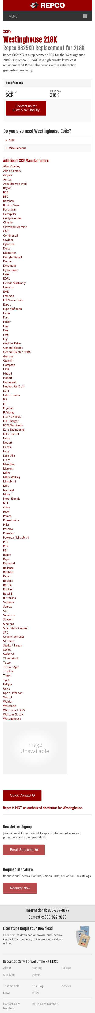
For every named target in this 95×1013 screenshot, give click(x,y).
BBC (5, 196)
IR (4, 404)
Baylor (7, 188)
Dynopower (10, 270)
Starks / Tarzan (12, 645)
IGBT (6, 391)
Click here (9, 935)
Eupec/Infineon (12, 309)
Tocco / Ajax (11, 667)
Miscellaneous (17, 148)
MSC (6, 486)
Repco (7, 576)
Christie (8, 222)
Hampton (9, 365)
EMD (6, 291)
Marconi (8, 468)
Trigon (7, 675)
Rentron (8, 572)
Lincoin (7, 447)
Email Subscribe (24, 850)
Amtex (7, 179)
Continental (10, 235)
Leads (7, 438)
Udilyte (7, 684)
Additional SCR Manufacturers (26, 160)
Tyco (6, 680)
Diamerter (9, 253)
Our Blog (38, 986)
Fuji (5, 339)
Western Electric (13, 714)
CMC (6, 231)
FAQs (35, 993)
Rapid (6, 559)
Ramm (7, 555)
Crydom (8, 240)
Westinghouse (12, 719)
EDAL (6, 278)
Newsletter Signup (17, 826)
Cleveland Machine (15, 227)
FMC (6, 335)
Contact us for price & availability (26, 108)
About (7, 968)
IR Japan (8, 408)
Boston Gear (11, 205)
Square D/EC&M (13, 637)
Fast (5, 317)
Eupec (7, 304)
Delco (7, 248)
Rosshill (7, 593)
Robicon (8, 589)
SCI (5, 611)
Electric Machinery (14, 283)
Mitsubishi (9, 481)
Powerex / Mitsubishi (16, 537)
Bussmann (9, 209)
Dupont (8, 261)
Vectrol (7, 697)
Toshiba (8, 671)
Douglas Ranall (12, 257)
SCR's (7, 31)
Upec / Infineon (12, 693)
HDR (6, 369)
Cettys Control (12, 218)
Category (11, 91)
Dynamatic (9, 265)
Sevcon (7, 619)
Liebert (7, 442)
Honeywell (9, 382)
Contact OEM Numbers (11, 1006)
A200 (12, 140)
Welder (7, 701)
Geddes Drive (12, 343)
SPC (5, 632)
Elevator (8, 287)
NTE (6, 503)
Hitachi (7, 373)
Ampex (7, 175)
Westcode (9, 706)
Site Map (9, 975)
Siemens (8, 624)
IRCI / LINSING (12, 417)
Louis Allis (9, 455)
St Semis (8, 641)
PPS (5, 542)
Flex (5, 330)
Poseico (8, 529)
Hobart (7, 378)
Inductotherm (11, 395)
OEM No (55, 91)
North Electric (11, 498)
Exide (6, 313)
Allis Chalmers (12, 171)
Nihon (7, 494)
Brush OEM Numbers (45, 1004)
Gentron (8, 356)
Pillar (6, 524)
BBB (5, 192)
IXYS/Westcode (13, 425)
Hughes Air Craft (13, 386)
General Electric (13, 348)
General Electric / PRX (17, 352)
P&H (6, 512)
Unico (6, 688)
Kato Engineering (14, 429)
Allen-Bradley (11, 166)
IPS (5, 399)
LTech (6, 460)
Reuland (8, 581)
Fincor (7, 322)
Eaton (6, 274)
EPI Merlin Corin (13, 300)
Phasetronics (11, 520)
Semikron (9, 615)
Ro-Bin (7, 585)
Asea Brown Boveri (15, 184)
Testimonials (11, 986)
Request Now (20, 888)
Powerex (8, 533)
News (6, 993)
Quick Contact (22, 795)
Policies (66, 968)
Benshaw (8, 201)
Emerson (8, 296)
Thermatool (10, 658)
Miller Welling (11, 477)
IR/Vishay (8, 412)
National (8, 490)
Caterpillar (9, 214)
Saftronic (8, 602)
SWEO (7, 650)
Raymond (9, 563)
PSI (5, 550)
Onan (6, 507)
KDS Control (11, 434)
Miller (6, 473)
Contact (37, 968)
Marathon (9, 464)
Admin (36, 975)
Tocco (7, 662)
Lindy (6, 451)
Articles (66, 986)
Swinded (8, 654)
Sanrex (7, 606)
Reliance (8, 568)
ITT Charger (10, 421)
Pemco (7, 516)
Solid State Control (15, 628)
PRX (6, 546)
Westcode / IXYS (14, 710)
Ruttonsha (9, 598)
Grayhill (7, 360)
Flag (5, 326)
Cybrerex (8, 244)
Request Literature (18, 869)
